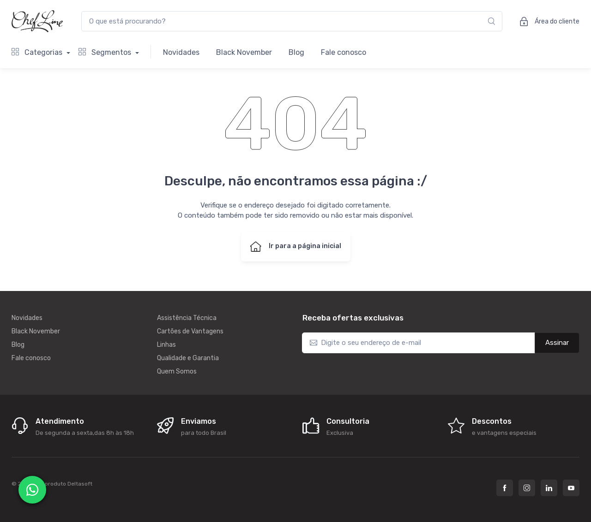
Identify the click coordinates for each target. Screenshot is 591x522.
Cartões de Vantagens (190, 331)
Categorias (38, 52)
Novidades (181, 52)
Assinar (557, 342)
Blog (296, 52)
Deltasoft (79, 483)
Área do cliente (546, 21)
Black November (244, 52)
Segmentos (105, 52)
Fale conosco (343, 52)
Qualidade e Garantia (188, 358)
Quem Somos (177, 371)
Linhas (166, 345)
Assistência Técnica (187, 318)
